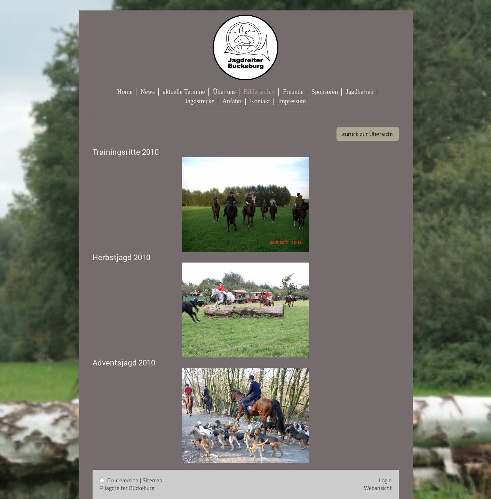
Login (385, 480)
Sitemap (152, 480)
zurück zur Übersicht (367, 133)
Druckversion (120, 480)
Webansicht (378, 488)
